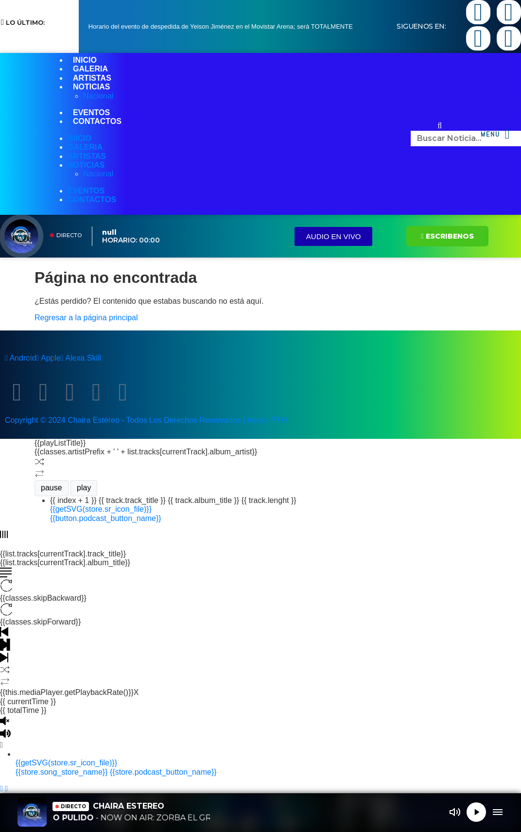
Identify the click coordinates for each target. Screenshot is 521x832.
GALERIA (90, 69)
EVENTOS (91, 112)
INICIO (85, 60)
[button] (440, 125)
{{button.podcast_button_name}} (105, 518)
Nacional (98, 95)
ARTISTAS (92, 78)
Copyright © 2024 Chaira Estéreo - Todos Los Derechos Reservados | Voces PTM (146, 420)
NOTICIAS (91, 87)
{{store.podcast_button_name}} (163, 772)
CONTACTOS (97, 121)
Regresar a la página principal (86, 317)
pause (51, 488)
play (84, 488)
